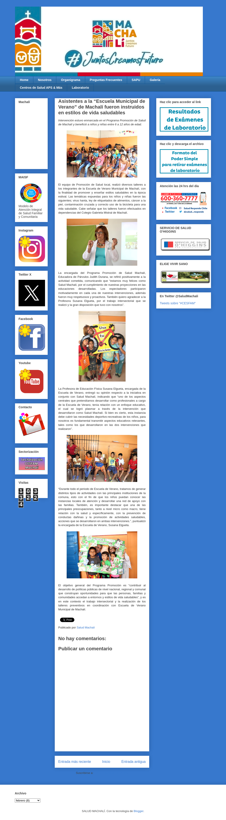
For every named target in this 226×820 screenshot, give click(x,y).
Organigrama (70, 80)
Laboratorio (80, 87)
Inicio (106, 762)
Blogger (138, 811)
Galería (155, 80)
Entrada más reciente (74, 762)
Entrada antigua (133, 762)
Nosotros (44, 80)
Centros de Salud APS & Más (41, 87)
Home (24, 80)
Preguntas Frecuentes (106, 80)
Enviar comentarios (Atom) (111, 773)
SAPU (136, 80)
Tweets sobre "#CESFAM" (178, 303)
